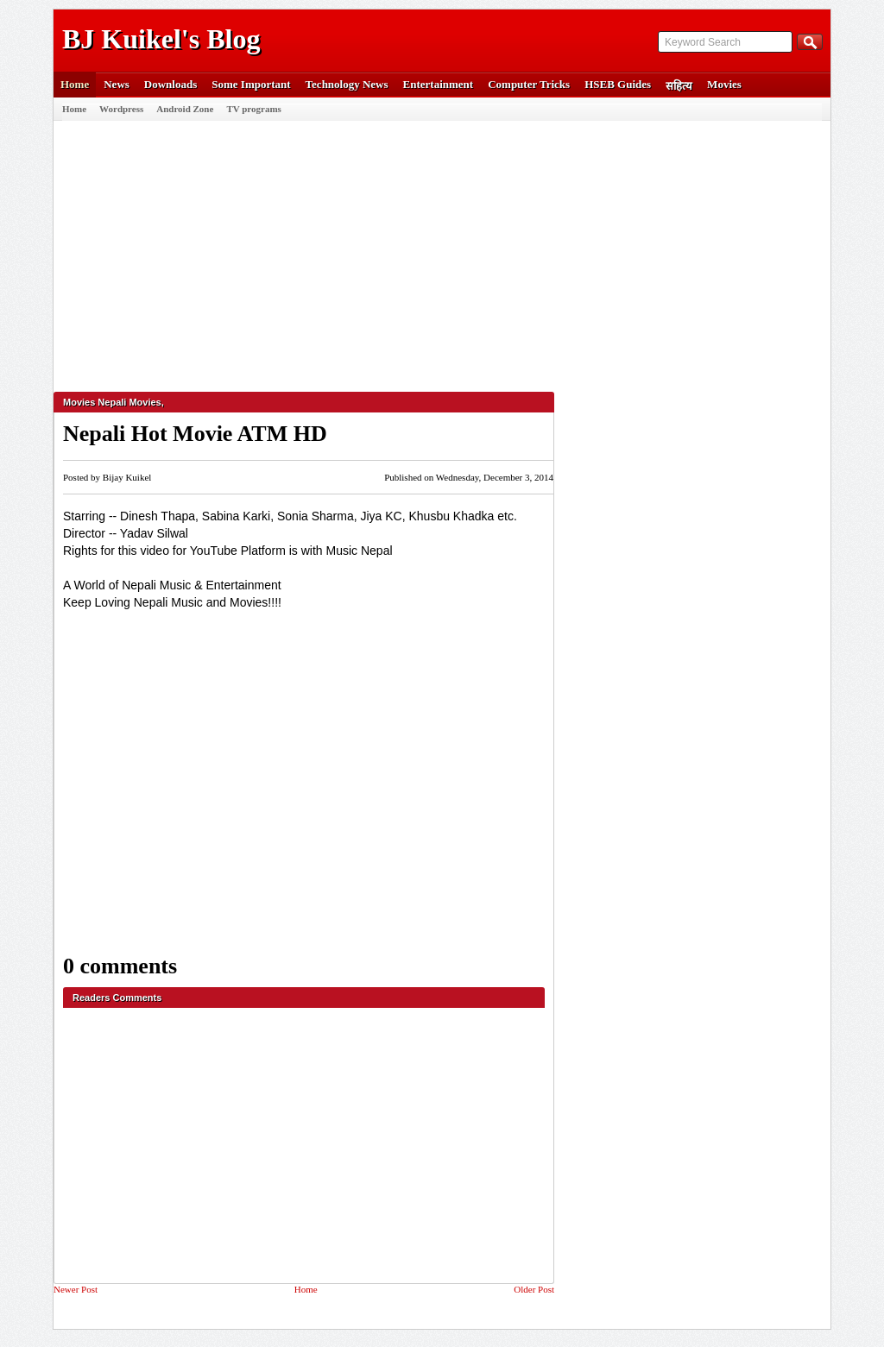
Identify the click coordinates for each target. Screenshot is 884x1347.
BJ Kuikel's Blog (161, 38)
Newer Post (76, 1289)
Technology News (347, 84)
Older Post (534, 1289)
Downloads (170, 84)
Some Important (251, 84)
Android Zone (184, 109)
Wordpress (121, 109)
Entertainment (438, 84)
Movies (724, 84)
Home (74, 84)
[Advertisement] (438, 249)
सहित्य (679, 85)
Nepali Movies (129, 402)
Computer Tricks (529, 84)
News (116, 84)
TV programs (253, 109)
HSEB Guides (617, 84)
